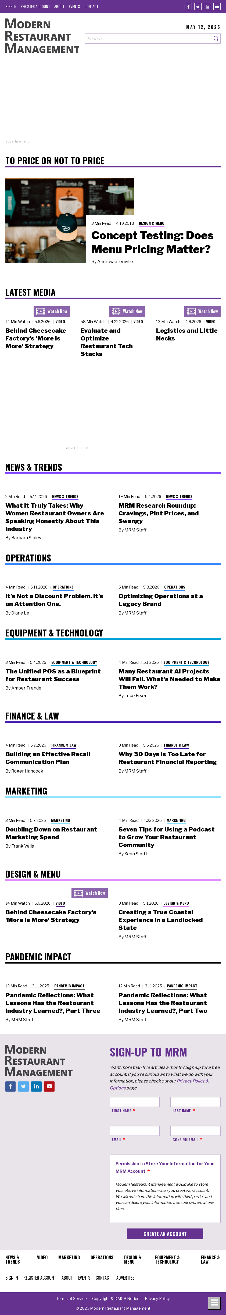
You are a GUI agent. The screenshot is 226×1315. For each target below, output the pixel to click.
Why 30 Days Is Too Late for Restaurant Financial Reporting (168, 758)
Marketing (60, 820)
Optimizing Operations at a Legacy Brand (161, 600)
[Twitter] (198, 6)
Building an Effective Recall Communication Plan (47, 758)
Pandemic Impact (69, 985)
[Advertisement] (113, 101)
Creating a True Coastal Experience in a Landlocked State (161, 919)
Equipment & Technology (74, 662)
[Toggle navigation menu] (214, 1303)
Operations (63, 587)
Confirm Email (185, 1139)
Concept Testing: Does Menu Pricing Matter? (152, 242)
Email (116, 1139)
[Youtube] (217, 6)
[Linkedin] (207, 6)
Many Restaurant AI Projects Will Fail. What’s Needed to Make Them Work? (169, 679)
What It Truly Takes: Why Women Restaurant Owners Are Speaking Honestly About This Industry (54, 517)
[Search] (216, 38)
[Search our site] (148, 38)
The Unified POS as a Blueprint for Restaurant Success (53, 675)
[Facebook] (188, 6)
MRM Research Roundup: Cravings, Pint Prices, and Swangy (159, 513)
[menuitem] (10, 6)
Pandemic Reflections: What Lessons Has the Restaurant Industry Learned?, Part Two (163, 1002)
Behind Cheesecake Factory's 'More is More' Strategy (35, 338)
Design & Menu (151, 223)
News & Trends (65, 496)
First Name (121, 1110)
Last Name (182, 1110)
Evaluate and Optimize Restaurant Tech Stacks (107, 342)
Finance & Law (63, 745)
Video (60, 321)
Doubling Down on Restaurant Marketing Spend (51, 833)
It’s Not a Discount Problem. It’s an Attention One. (54, 600)
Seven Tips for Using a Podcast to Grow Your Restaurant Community (167, 837)
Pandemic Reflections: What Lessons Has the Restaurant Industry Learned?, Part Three (52, 1002)
